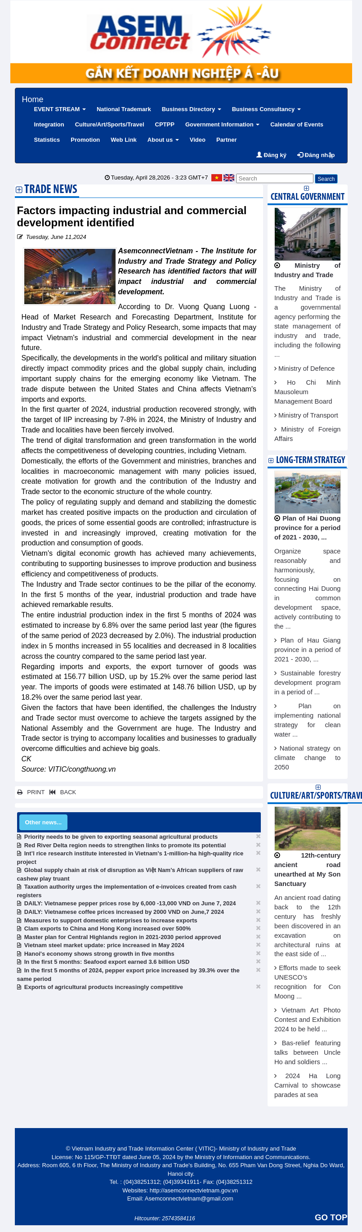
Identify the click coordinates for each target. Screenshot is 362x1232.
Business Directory (191, 109)
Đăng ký (271, 155)
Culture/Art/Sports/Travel (109, 124)
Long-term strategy (310, 460)
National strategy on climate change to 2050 (307, 758)
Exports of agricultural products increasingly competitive (103, 987)
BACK (61, 792)
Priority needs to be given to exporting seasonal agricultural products (121, 836)
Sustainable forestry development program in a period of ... (307, 683)
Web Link (124, 139)
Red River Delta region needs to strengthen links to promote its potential (125, 845)
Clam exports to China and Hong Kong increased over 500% (107, 928)
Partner (226, 139)
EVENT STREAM (60, 109)
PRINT (31, 792)
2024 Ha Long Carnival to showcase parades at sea (307, 1085)
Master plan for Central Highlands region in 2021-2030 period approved (122, 937)
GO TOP (331, 1217)
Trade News (50, 190)
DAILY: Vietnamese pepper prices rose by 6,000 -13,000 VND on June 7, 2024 (130, 903)
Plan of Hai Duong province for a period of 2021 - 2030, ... (307, 528)
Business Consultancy (266, 109)
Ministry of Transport (308, 415)
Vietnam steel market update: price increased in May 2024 (104, 945)
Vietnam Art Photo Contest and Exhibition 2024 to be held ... (307, 1020)
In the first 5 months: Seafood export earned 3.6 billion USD (107, 961)
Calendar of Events (296, 124)
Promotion (85, 139)
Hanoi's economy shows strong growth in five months (99, 953)
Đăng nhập (316, 155)
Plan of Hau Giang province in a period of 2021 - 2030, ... (307, 650)
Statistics (47, 139)
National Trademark (124, 109)
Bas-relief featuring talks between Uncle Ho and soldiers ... (307, 1052)
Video (198, 139)
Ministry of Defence (306, 368)
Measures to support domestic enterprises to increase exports (110, 920)
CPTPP (164, 124)
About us (163, 139)
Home (33, 98)
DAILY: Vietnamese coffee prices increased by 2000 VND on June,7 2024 (124, 911)
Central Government (307, 197)
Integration (49, 124)
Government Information (222, 124)
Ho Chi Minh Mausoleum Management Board (307, 392)
